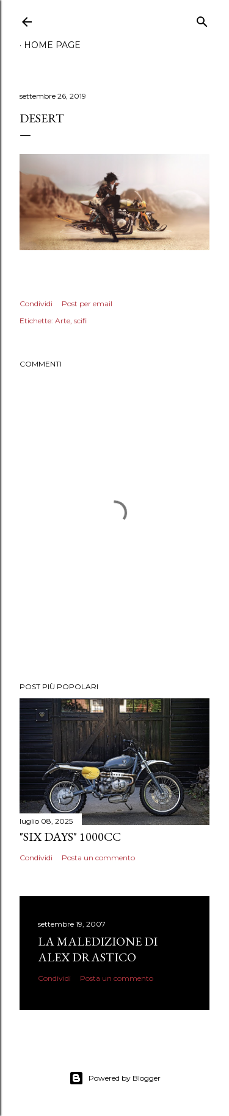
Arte (62, 320)
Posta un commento (98, 857)
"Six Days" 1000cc (70, 836)
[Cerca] (202, 19)
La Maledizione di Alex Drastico (98, 949)
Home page (52, 45)
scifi (80, 320)
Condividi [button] (36, 303)
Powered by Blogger (115, 1078)
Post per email (87, 303)
